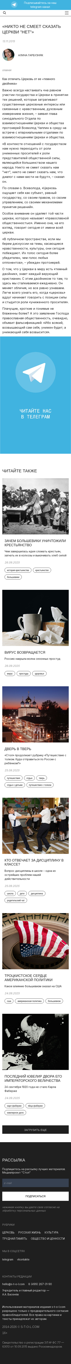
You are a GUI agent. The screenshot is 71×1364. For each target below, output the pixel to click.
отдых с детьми (15, 785)
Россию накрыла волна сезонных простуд (32, 658)
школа (10, 893)
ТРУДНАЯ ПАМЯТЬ (14, 1238)
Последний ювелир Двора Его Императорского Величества (33, 1079)
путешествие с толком (40, 785)
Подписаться (36, 1196)
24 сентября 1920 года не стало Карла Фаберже (30, 1088)
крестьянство (42, 570)
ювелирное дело (15, 1112)
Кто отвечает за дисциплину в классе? (34, 862)
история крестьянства (18, 570)
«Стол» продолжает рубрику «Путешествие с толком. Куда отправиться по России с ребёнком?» (35, 759)
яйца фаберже (35, 1106)
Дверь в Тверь (18, 749)
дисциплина (37, 893)
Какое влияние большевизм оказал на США (33, 986)
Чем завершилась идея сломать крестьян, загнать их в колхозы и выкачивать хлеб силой (35, 553)
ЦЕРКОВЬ (8, 1232)
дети (22, 893)
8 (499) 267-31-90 (40, 1284)
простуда (23, 673)
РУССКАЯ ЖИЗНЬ (29, 1232)
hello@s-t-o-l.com (13, 1284)
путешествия (13, 778)
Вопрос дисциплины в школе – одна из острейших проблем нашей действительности (30, 874)
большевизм (54, 1001)
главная (6, 70)
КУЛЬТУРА (51, 1232)
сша (9, 1001)
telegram (7, 1259)
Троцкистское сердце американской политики (29, 978)
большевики (13, 577)
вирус (10, 673)
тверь (41, 778)
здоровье (39, 673)
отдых (30, 778)
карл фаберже (14, 1106)
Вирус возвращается (25, 652)
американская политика (29, 1001)
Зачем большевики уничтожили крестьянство (35, 543)
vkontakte (23, 1259)
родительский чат (16, 900)
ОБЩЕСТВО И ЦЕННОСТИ (48, 1238)
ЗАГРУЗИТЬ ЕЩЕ (35, 1129)
